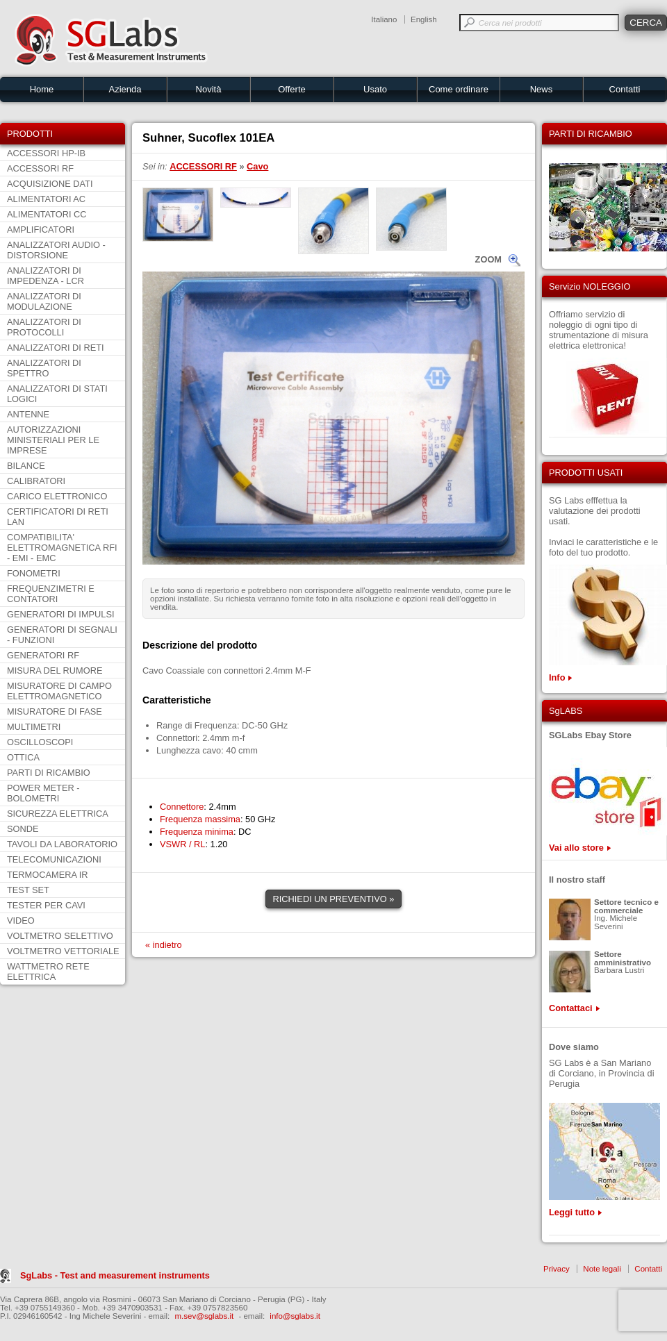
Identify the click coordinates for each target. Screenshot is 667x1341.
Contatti (625, 89)
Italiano (384, 19)
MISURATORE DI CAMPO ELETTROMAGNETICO (59, 691)
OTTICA (23, 757)
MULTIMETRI (33, 727)
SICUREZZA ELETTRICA (57, 813)
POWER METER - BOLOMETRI (43, 793)
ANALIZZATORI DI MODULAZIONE (44, 301)
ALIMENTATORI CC (46, 214)
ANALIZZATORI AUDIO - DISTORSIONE (56, 250)
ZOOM (488, 259)
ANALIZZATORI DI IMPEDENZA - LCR (45, 275)
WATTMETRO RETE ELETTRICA (48, 971)
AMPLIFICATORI (40, 229)
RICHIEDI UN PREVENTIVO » (334, 899)
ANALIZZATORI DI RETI (55, 347)
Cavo (257, 166)
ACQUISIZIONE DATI (49, 183)
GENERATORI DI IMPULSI (61, 614)
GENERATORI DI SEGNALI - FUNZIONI (62, 634)
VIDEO (21, 920)
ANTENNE (28, 414)
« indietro (163, 945)
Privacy (556, 1269)
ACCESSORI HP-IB (46, 153)
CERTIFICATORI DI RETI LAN (57, 516)
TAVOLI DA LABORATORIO (62, 844)
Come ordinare (458, 89)
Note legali (601, 1269)
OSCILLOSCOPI (40, 742)
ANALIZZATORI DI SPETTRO (44, 368)
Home (42, 89)
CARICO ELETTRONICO (57, 496)
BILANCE (26, 465)
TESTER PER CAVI (46, 905)
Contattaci (571, 1008)
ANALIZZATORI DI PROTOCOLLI (44, 327)
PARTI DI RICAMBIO (48, 772)
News (541, 89)
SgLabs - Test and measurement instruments (115, 1275)
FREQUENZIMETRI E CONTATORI (50, 593)
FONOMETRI (33, 573)
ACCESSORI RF (40, 168)
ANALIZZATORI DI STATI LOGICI (57, 393)
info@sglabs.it (295, 1316)
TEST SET (28, 890)
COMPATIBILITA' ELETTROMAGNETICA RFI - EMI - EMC (62, 547)
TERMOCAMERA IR (47, 874)
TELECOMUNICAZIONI (54, 859)
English (424, 19)
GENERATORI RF (43, 655)
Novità (209, 89)
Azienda (125, 89)
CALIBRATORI (36, 481)
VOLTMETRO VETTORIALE (63, 951)
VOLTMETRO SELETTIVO (60, 936)
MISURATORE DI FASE (54, 711)
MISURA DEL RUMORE (54, 670)
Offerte (292, 89)
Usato (375, 89)
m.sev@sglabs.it (204, 1316)
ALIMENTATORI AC (46, 199)
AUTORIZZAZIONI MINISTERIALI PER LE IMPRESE (53, 440)
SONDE (23, 829)
